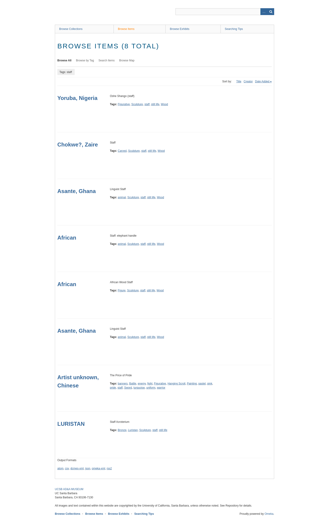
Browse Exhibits (179, 29)
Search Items (106, 60)
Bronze (122, 430)
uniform (150, 387)
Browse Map (127, 60)
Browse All (64, 60)
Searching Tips (234, 29)
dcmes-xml (77, 468)
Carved (122, 150)
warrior (161, 387)
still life (155, 104)
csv (67, 468)
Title (238, 81)
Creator (248, 81)
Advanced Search (263, 11)
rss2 (109, 468)
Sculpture (137, 104)
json (87, 468)
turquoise (139, 387)
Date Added (262, 81)
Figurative (124, 104)
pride (113, 387)
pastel (202, 383)
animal (122, 197)
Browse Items (126, 29)
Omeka (269, 513)
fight (150, 383)
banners (122, 383)
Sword (128, 387)
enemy (142, 383)
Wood (164, 104)
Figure (121, 290)
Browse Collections (70, 29)
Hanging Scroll (176, 383)
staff (146, 104)
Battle (132, 383)
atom (60, 468)
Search (270, 11)
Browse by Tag (85, 60)
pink (209, 383)
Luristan (133, 430)
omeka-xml (98, 468)
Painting (192, 383)
